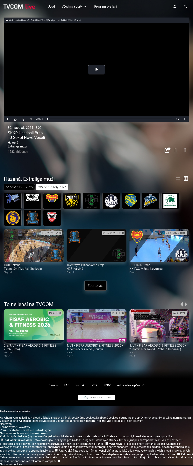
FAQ (66, 385)
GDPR (107, 385)
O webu (53, 385)
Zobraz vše (96, 286)
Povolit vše (24, 427)
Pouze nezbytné (10, 430)
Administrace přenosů (130, 385)
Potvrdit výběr (43, 430)
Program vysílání (105, 6)
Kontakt (80, 385)
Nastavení (6, 424)
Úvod (51, 6)
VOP (94, 385)
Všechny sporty (74, 6)
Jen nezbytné (8, 427)
